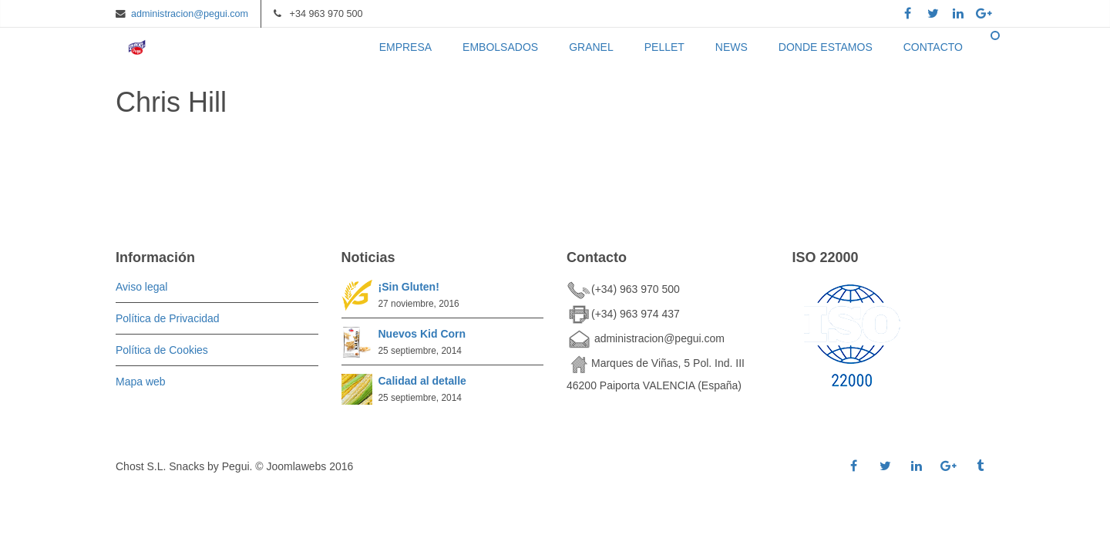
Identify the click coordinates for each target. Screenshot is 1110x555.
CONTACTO (933, 47)
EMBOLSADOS (500, 47)
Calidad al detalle (422, 381)
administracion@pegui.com (189, 13)
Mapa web (141, 381)
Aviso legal (141, 287)
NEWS (731, 47)
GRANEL (591, 47)
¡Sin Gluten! (408, 287)
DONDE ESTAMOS (826, 47)
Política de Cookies (162, 350)
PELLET (664, 47)
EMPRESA (405, 47)
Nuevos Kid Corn (422, 334)
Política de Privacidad (168, 318)
